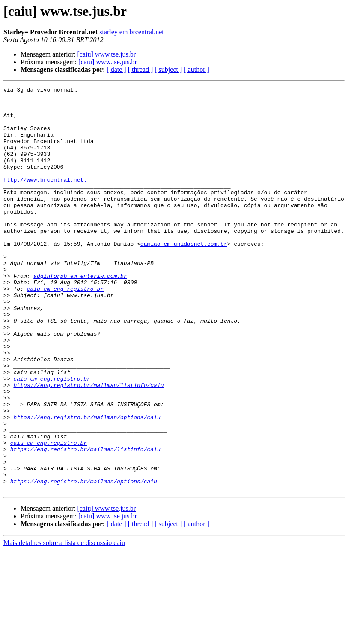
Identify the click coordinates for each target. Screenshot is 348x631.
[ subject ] (168, 69)
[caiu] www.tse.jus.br (106, 54)
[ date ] (116, 69)
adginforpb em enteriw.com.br (80, 314)
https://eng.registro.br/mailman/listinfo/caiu (88, 445)
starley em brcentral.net (131, 32)
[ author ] (196, 69)
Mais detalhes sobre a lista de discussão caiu (64, 623)
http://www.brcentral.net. (45, 198)
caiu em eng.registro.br (65, 329)
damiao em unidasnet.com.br (183, 276)
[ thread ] (140, 69)
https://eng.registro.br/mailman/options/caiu (86, 484)
